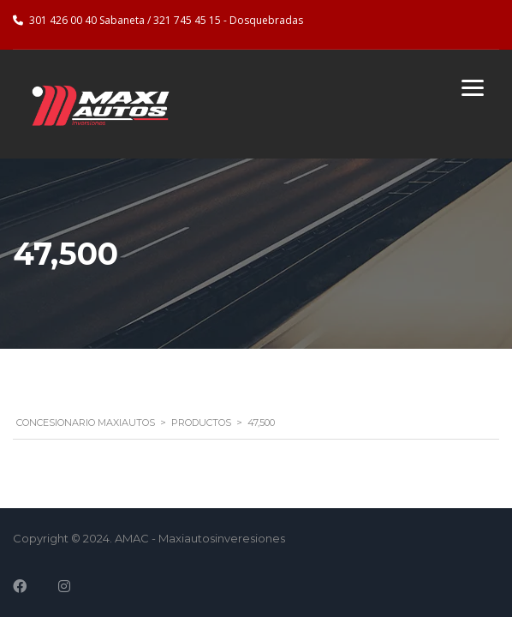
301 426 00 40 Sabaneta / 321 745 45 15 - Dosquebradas (166, 20)
